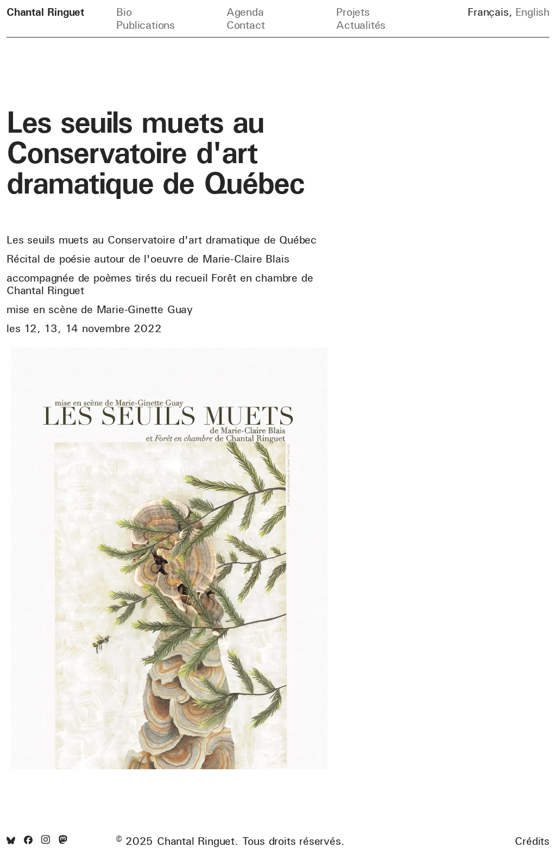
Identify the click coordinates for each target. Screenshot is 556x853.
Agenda (245, 11)
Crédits (532, 841)
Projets (353, 11)
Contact (245, 25)
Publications (145, 25)
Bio (123, 11)
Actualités (361, 25)
